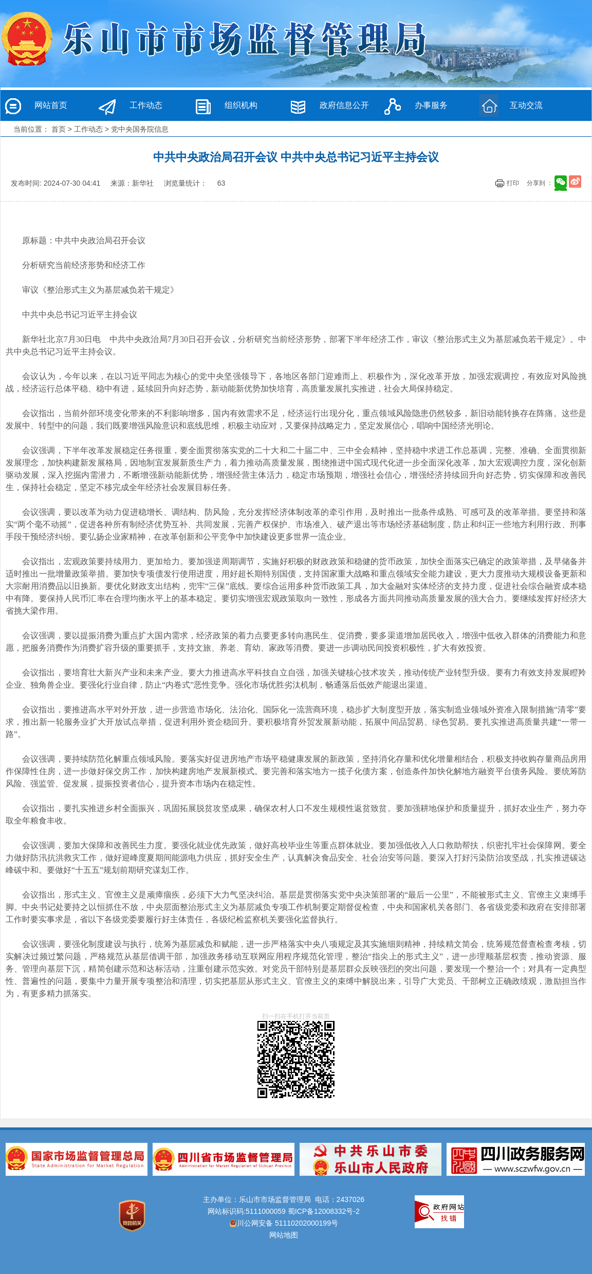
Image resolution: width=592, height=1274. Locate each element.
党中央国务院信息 (140, 129)
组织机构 (241, 105)
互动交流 (526, 105)
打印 (513, 183)
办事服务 (431, 105)
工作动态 (146, 105)
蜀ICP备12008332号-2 (324, 1211)
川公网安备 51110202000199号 (283, 1223)
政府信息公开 (344, 105)
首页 (58, 129)
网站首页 (50, 105)
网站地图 (283, 1235)
